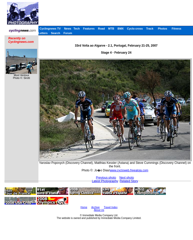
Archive (95, 207)
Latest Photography (105, 181)
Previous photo (106, 177)
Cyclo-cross (135, 28)
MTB (111, 28)
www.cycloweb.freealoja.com (129, 170)
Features (89, 28)
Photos (162, 28)
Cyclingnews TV (49, 28)
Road (101, 28)
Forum (67, 33)
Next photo (126, 177)
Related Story (129, 181)
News (67, 28)
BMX (120, 28)
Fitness (176, 28)
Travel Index (111, 207)
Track (149, 28)
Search (55, 33)
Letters (43, 33)
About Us (99, 210)
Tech (77, 28)
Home (84, 207)
